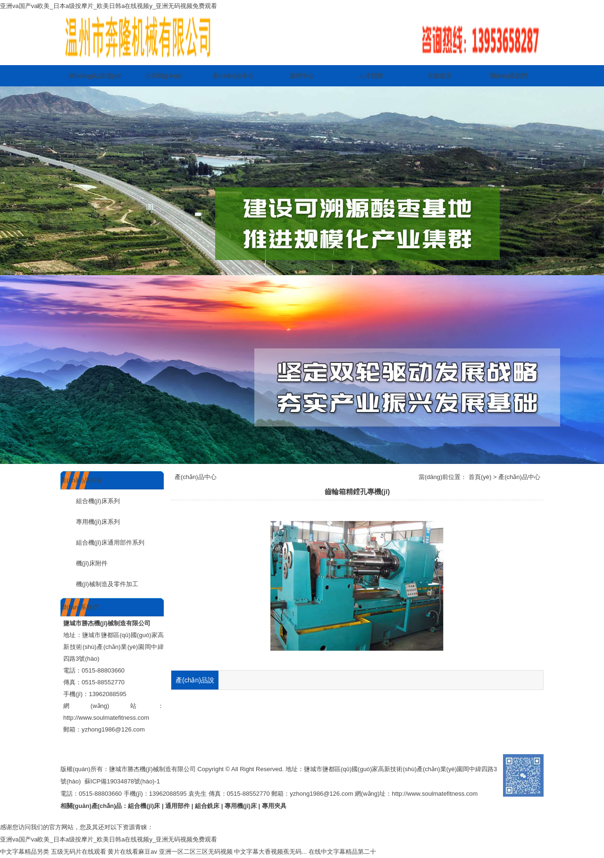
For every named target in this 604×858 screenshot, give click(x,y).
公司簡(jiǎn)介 (164, 75)
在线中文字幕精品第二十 (342, 851)
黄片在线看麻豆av (132, 851)
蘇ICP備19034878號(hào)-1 (122, 781)
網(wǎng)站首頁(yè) (95, 75)
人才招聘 (371, 75)
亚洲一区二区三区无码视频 (196, 851)
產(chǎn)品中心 (233, 75)
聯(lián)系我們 (509, 75)
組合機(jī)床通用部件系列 (102, 542)
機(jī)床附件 (84, 563)
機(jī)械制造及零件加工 (99, 584)
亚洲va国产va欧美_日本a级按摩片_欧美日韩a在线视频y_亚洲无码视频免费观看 (108, 5)
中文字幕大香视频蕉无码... (270, 851)
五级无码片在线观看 (78, 851)
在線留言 (440, 75)
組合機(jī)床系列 (90, 501)
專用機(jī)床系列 (90, 521)
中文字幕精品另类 (24, 851)
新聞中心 (302, 75)
